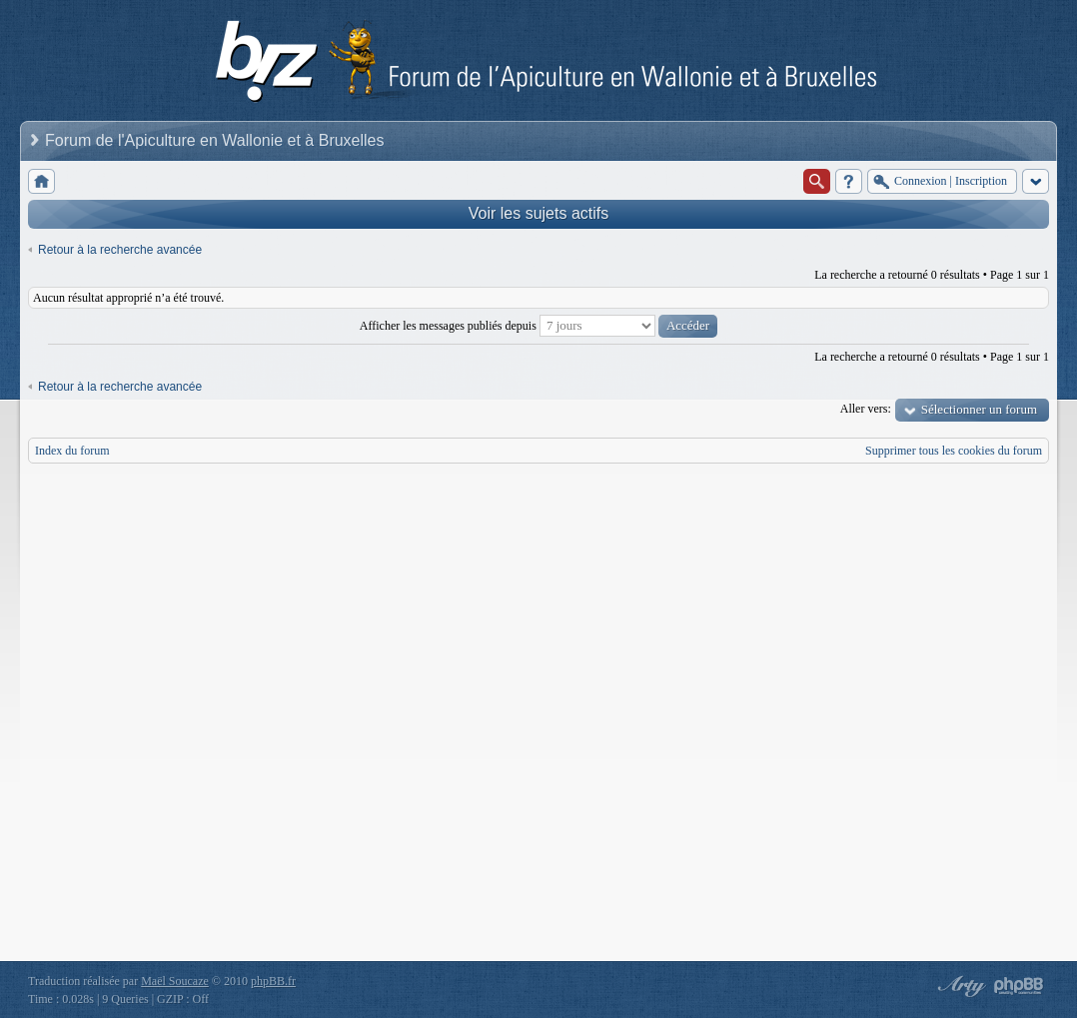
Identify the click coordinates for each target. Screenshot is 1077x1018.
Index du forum (72, 451)
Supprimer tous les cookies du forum (953, 451)
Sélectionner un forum (979, 409)
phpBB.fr (273, 981)
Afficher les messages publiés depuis (538, 326)
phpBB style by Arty (959, 986)
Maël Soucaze (175, 981)
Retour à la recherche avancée (120, 250)
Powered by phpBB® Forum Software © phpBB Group (1019, 986)
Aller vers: (865, 409)
